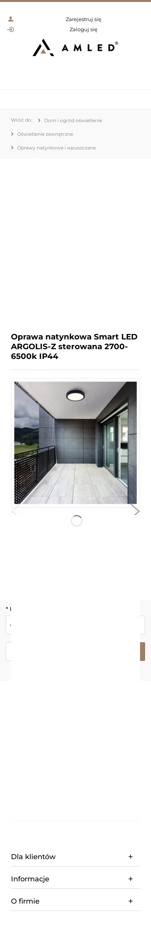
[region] (75, 239)
